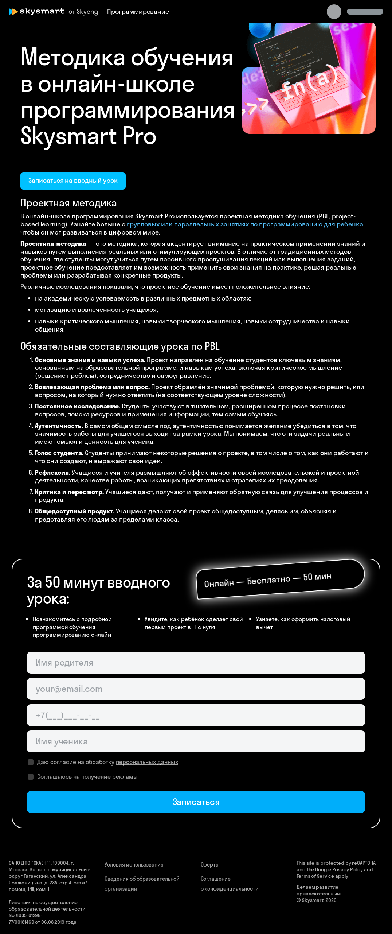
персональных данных (147, 762)
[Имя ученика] (196, 741)
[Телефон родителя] (196, 715)
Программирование (138, 11)
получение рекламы (109, 776)
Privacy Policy (347, 869)
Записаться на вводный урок (73, 180)
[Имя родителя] (196, 663)
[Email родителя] (196, 689)
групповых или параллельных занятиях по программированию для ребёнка (245, 224)
